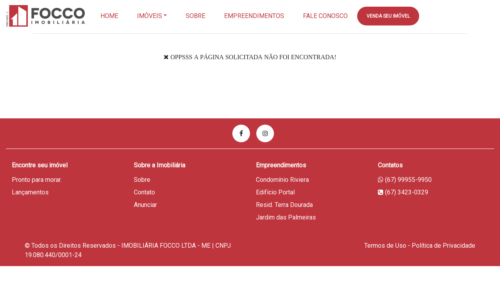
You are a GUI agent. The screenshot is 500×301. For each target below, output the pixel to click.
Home (109, 16)
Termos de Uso (385, 245)
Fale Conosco (325, 16)
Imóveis (149, 16)
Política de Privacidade (443, 245)
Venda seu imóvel (388, 16)
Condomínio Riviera (282, 179)
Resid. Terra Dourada (284, 205)
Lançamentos (30, 192)
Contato (144, 192)
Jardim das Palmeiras (286, 217)
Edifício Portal (275, 192)
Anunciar (145, 205)
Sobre (195, 16)
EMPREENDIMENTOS (254, 16)
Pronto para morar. (37, 179)
